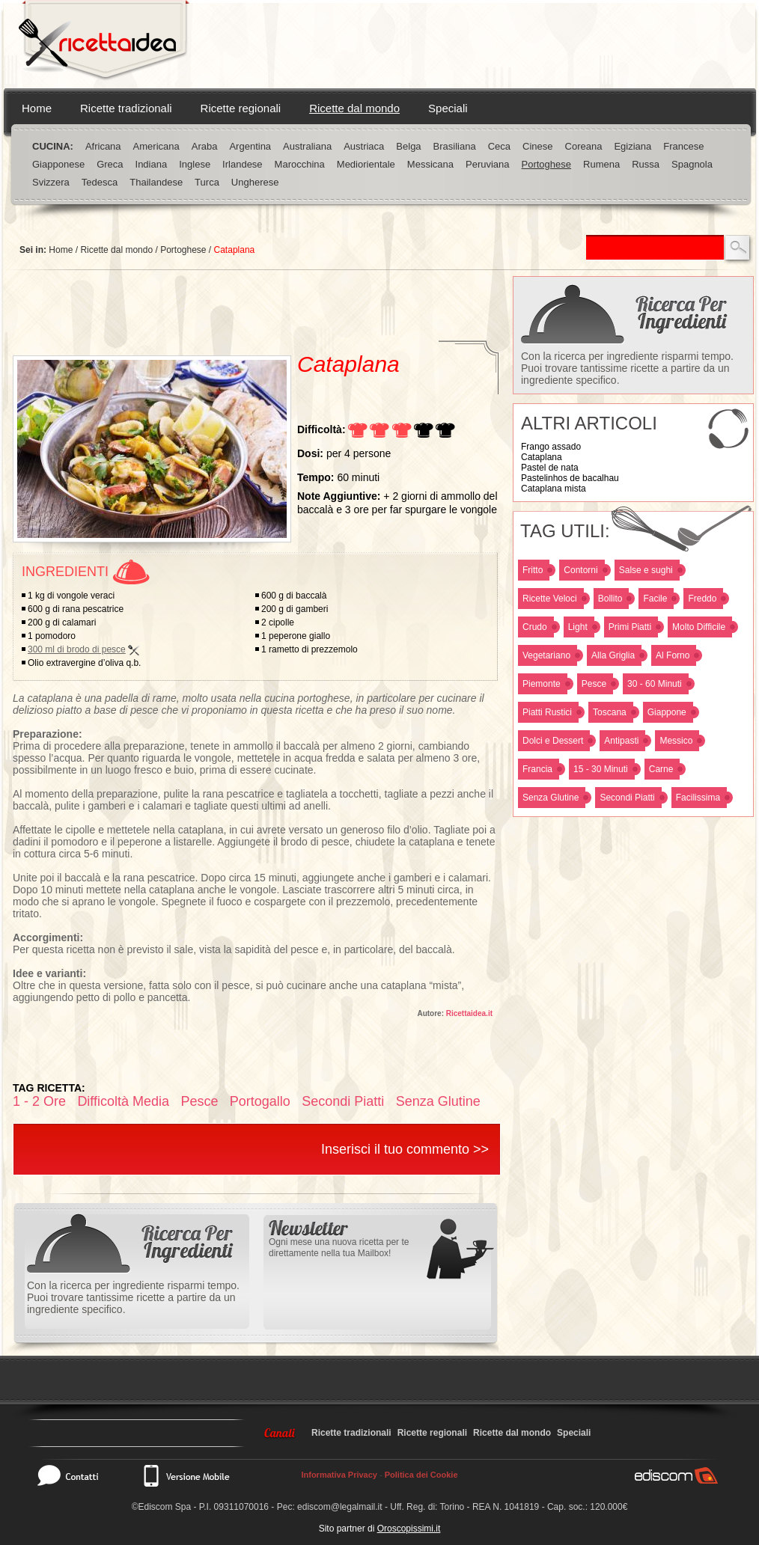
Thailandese (156, 182)
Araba (205, 146)
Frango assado (551, 446)
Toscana (610, 712)
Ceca (499, 146)
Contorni (580, 570)
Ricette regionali (241, 108)
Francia (537, 769)
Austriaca (364, 146)
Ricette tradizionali (126, 108)
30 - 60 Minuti (654, 684)
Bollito (610, 598)
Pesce (594, 684)
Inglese (194, 164)
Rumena (601, 164)
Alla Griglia (613, 655)
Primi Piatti (630, 627)
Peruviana (488, 164)
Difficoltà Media (123, 1101)
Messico (675, 740)
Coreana (584, 146)
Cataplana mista (553, 488)
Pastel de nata (550, 467)
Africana (103, 146)
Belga (408, 146)
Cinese (537, 146)
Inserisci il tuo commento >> (405, 1149)
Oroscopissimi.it (409, 1528)
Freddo (702, 598)
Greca (110, 164)
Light (578, 627)
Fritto (532, 570)
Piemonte (541, 684)
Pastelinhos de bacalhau (570, 478)
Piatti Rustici (547, 712)
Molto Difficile (698, 627)
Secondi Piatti (627, 797)
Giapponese (58, 164)
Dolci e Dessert (552, 740)
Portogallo (260, 1101)
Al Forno (672, 655)
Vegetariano (546, 655)
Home (37, 108)
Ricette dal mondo (354, 108)
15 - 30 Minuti (600, 769)
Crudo (534, 627)
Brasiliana (454, 146)
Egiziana (632, 146)
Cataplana (541, 457)
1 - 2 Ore (39, 1101)
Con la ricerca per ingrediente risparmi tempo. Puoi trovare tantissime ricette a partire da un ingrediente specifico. (627, 368)
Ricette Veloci (549, 598)
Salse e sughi (646, 570)
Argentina (250, 146)
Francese (683, 146)
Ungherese (255, 182)
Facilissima (698, 797)
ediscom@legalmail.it (339, 1507)
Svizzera (51, 182)
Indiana (151, 164)
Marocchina (300, 164)
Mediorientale (366, 164)
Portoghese (547, 164)
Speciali (448, 108)
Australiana (307, 146)
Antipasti (621, 740)
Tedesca (100, 182)
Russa (645, 164)
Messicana (430, 164)
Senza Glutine (550, 797)
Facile (655, 598)
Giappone (666, 712)
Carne (661, 769)
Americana (156, 146)
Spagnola (692, 164)
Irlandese (242, 164)
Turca (207, 182)
